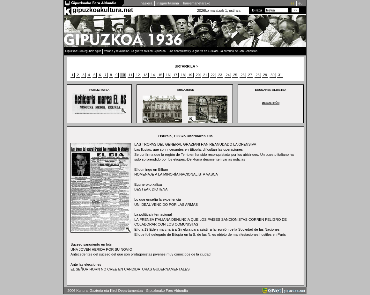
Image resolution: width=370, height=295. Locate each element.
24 (227, 75)
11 (130, 75)
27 (250, 75)
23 (220, 75)
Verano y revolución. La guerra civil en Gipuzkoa (135, 51)
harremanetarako (196, 3)
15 (160, 75)
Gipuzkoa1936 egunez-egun (83, 51)
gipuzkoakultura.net (102, 9)
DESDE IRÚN (270, 102)
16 (168, 75)
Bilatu (257, 10)
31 (280, 75)
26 (242, 75)
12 (138, 75)
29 (265, 75)
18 (183, 75)
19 (190, 75)
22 (213, 75)
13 (145, 75)
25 (235, 75)
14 (153, 75)
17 (175, 75)
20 (198, 75)
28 (257, 75)
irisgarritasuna (168, 3)
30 (272, 75)
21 (205, 75)
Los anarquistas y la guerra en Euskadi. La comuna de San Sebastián (212, 51)
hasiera (146, 3)
